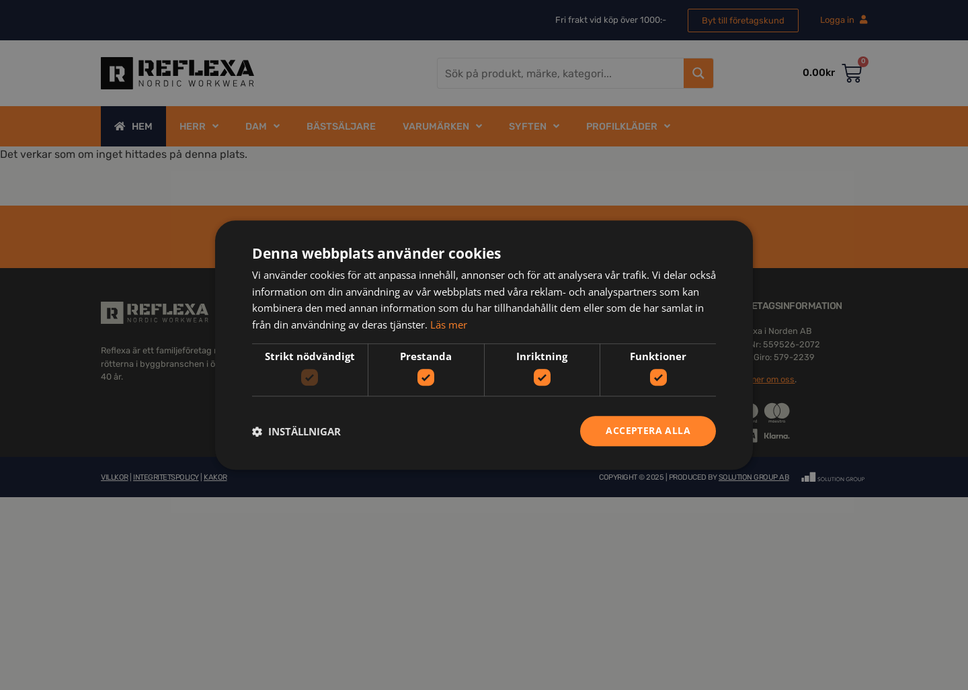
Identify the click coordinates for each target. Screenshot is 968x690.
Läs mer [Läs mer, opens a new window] (448, 324)
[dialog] (484, 345)
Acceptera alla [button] (648, 431)
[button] (296, 431)
